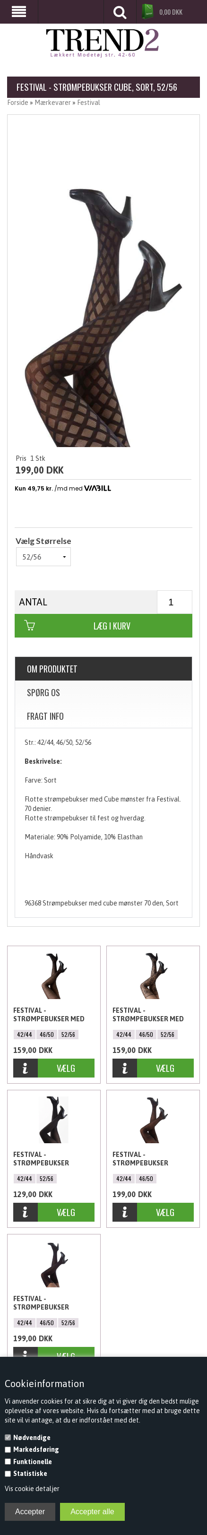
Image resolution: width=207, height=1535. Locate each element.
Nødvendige (32, 1437)
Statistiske (30, 1473)
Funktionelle (32, 1462)
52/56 (68, 1034)
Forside (17, 102)
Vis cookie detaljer (32, 1488)
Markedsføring (36, 1449)
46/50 (47, 1034)
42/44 (24, 1034)
